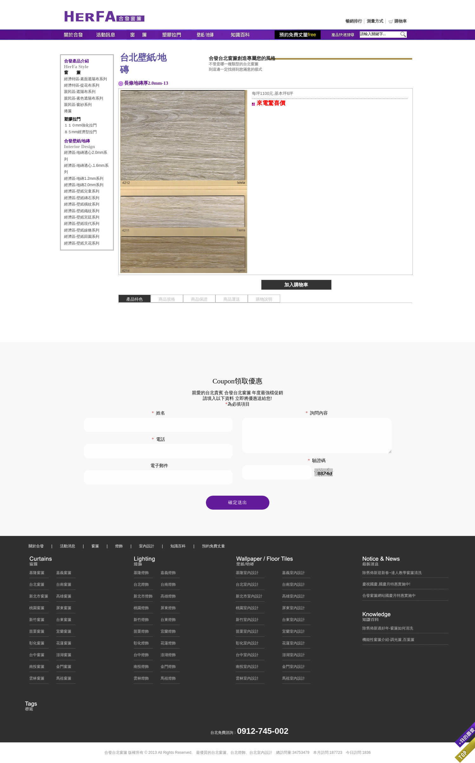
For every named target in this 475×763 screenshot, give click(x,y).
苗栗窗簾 (36, 633)
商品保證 (199, 299)
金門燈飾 (168, 668)
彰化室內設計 (247, 644)
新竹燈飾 (141, 621)
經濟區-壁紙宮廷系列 (82, 217)
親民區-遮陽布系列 (80, 91)
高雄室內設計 (293, 598)
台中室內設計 (247, 656)
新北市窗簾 (38, 598)
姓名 (158, 413)
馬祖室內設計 (293, 680)
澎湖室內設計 (293, 656)
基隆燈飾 (141, 574)
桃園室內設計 (247, 609)
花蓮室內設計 (293, 644)
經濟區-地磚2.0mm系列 (84, 185)
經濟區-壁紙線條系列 (82, 230)
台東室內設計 (293, 621)
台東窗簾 (63, 621)
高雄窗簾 (63, 598)
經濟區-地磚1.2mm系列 (84, 178)
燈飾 (119, 547)
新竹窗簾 (36, 621)
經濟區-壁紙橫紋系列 (82, 204)
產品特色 (134, 299)
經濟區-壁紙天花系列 (82, 243)
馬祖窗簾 (63, 680)
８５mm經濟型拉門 (80, 132)
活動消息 (67, 547)
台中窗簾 (36, 656)
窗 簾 (72, 72)
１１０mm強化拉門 (80, 125)
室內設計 (146, 547)
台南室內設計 (293, 586)
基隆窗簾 (36, 574)
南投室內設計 (247, 668)
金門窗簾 (63, 668)
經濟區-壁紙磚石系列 (82, 198)
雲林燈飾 (141, 680)
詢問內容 (317, 413)
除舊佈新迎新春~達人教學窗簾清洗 (392, 574)
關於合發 (36, 547)
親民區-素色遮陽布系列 (83, 98)
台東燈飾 (168, 621)
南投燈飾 (141, 668)
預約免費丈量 (213, 547)
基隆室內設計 (247, 574)
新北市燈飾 (143, 598)
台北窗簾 (36, 586)
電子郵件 (159, 465)
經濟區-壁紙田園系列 (82, 236)
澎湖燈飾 (168, 656)
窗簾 (95, 547)
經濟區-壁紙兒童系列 (82, 191)
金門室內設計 (293, 668)
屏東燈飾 (168, 609)
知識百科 (178, 547)
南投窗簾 (36, 668)
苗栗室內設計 (247, 633)
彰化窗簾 (36, 644)
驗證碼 (317, 467)
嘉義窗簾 (63, 574)
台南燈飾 (168, 586)
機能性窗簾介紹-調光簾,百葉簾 (388, 641)
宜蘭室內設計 (293, 633)
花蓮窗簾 (63, 644)
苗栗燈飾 (141, 633)
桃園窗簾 (36, 609)
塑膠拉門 (72, 119)
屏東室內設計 (293, 609)
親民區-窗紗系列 (78, 104)
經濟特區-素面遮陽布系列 (85, 79)
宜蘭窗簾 (63, 633)
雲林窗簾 (36, 680)
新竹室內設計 (247, 621)
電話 (158, 439)
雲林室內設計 (247, 680)
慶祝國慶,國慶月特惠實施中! (386, 586)
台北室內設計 (247, 586)
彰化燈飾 (141, 644)
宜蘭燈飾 (168, 633)
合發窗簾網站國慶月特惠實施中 (389, 597)
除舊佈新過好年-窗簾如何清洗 (387, 630)
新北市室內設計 (249, 598)
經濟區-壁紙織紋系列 (82, 211)
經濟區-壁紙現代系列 (82, 223)
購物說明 (264, 299)
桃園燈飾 (141, 609)
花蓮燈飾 (168, 644)
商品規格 (167, 299)
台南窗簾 (63, 586)
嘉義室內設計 (293, 574)
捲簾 (68, 111)
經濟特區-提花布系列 (82, 85)
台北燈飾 (141, 586)
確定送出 (237, 504)
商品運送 (231, 299)
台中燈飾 (141, 656)
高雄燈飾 (168, 598)
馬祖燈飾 (168, 680)
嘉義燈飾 (168, 574)
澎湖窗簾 (63, 656)
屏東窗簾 (63, 609)
